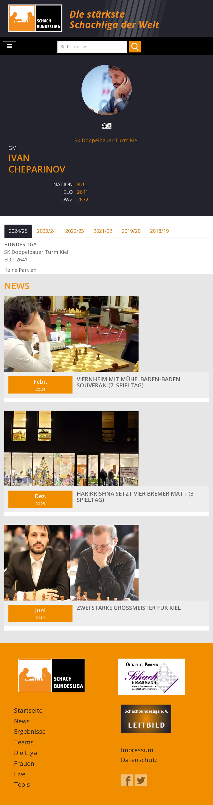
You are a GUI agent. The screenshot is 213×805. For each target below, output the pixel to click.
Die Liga (25, 752)
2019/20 (131, 230)
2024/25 (18, 230)
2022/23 (74, 230)
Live (19, 774)
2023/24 (46, 230)
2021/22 (102, 230)
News (22, 721)
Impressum (137, 750)
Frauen (24, 763)
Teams (24, 742)
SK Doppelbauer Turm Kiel (106, 140)
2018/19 (159, 230)
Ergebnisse (30, 731)
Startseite (28, 710)
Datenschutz (139, 759)
